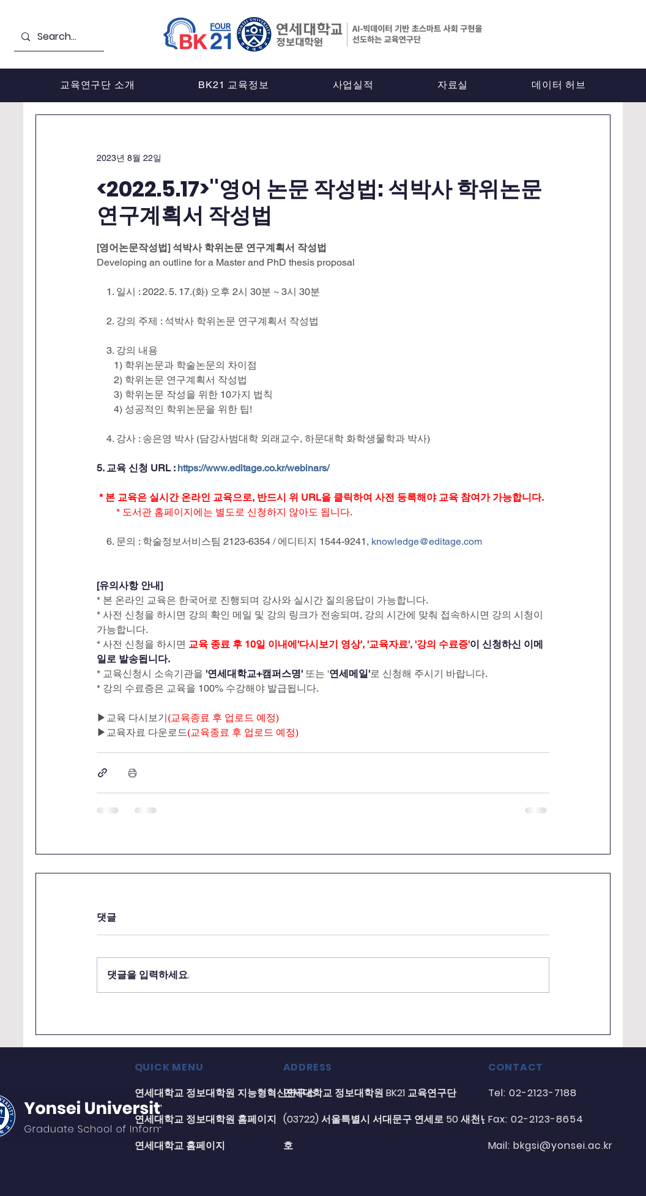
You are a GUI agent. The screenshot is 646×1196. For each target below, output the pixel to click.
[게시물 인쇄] (132, 773)
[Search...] (57, 37)
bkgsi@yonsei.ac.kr (562, 1145)
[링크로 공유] (102, 773)
